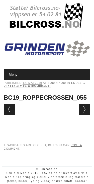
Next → (84, 109)
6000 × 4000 (57, 82)
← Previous (9, 109)
